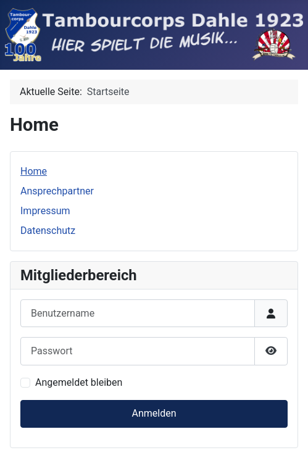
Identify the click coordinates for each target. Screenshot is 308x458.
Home (33, 171)
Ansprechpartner (57, 191)
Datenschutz (47, 230)
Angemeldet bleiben (78, 382)
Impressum (45, 211)
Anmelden (153, 413)
